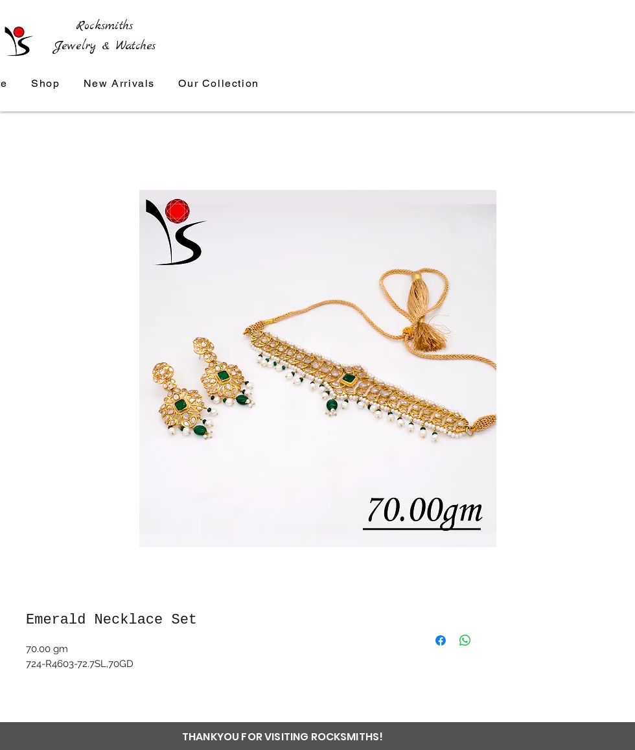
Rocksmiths (104, 26)
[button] (218, 84)
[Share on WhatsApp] (465, 640)
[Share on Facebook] (440, 640)
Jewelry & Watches (105, 46)
